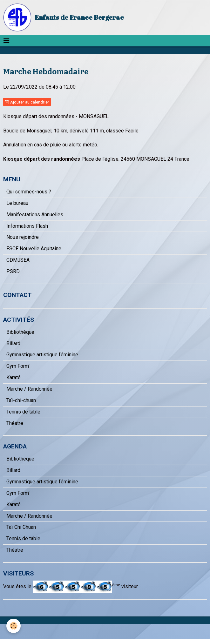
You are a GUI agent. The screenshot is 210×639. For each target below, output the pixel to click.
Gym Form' (18, 366)
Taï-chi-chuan (21, 400)
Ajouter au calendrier (27, 101)
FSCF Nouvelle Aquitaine (33, 249)
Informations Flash (27, 226)
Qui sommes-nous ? (28, 192)
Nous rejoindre (22, 237)
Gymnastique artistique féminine (42, 355)
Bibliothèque (20, 332)
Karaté (13, 377)
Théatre (14, 423)
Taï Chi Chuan (21, 527)
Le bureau (17, 203)
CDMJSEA (18, 260)
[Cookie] (13, 626)
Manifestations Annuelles (34, 215)
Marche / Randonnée (29, 389)
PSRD (13, 271)
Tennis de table (23, 412)
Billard (13, 343)
